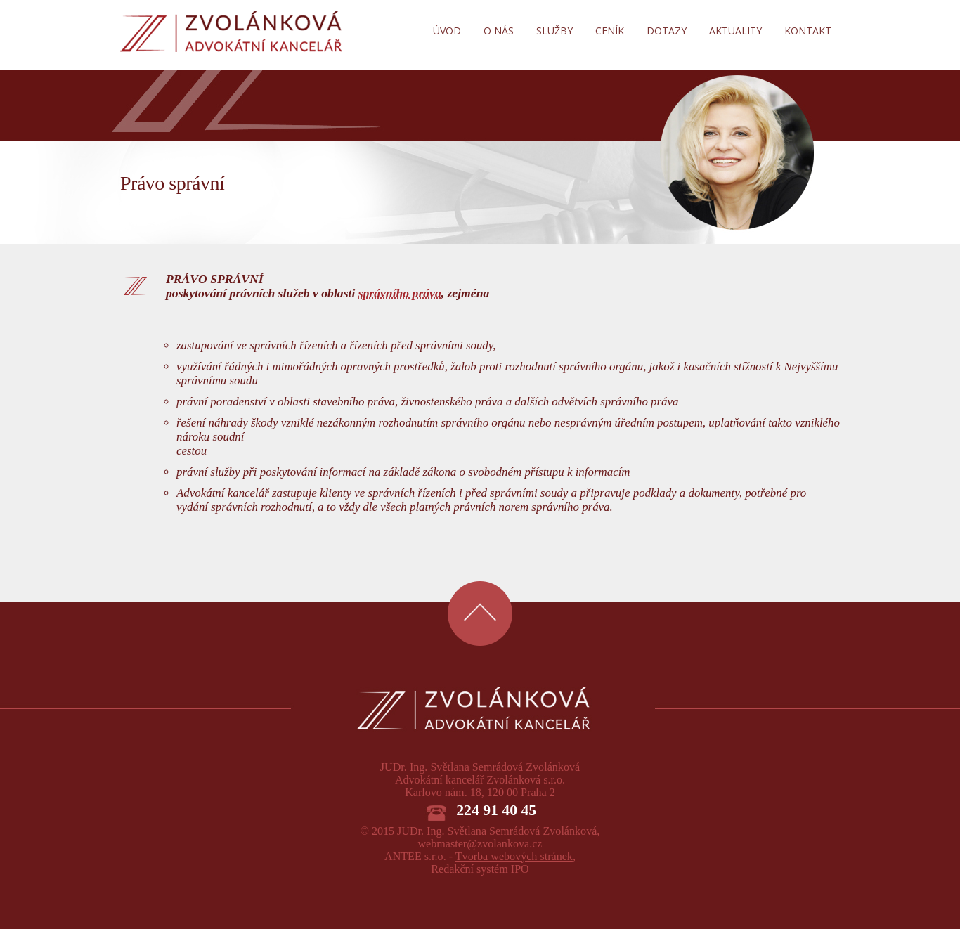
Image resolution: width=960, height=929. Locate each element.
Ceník (609, 30)
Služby (554, 30)
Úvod (447, 30)
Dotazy (667, 30)
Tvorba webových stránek (514, 856)
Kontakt (807, 30)
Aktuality (735, 30)
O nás (499, 30)
